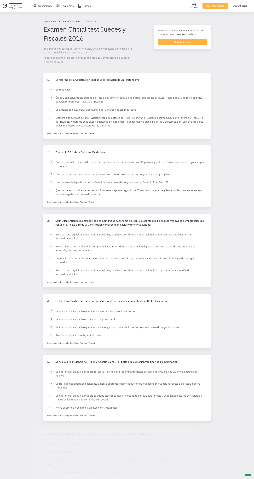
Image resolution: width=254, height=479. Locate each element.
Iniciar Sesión (240, 5)
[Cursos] (84, 6)
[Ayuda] (248, 475)
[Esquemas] (65, 6)
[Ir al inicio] (12, 6)
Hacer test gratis (215, 5)
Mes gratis (194, 6)
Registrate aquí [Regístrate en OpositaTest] (182, 42)
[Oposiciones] (42, 6)
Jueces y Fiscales (71, 21)
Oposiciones (49, 21)
